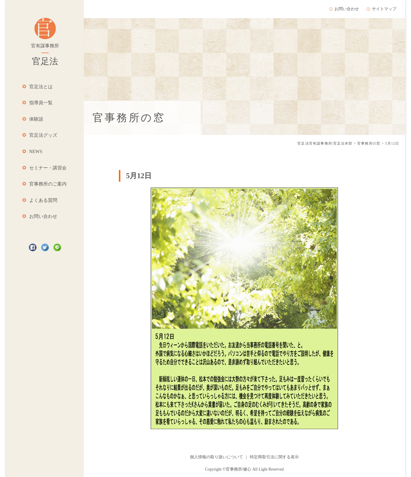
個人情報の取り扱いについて (216, 457)
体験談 (36, 119)
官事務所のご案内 (48, 183)
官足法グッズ (43, 135)
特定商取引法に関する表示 (274, 457)
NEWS (35, 151)
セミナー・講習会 (48, 167)
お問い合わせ (43, 216)
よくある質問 (43, 200)
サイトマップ (384, 9)
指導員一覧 (41, 102)
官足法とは (41, 86)
